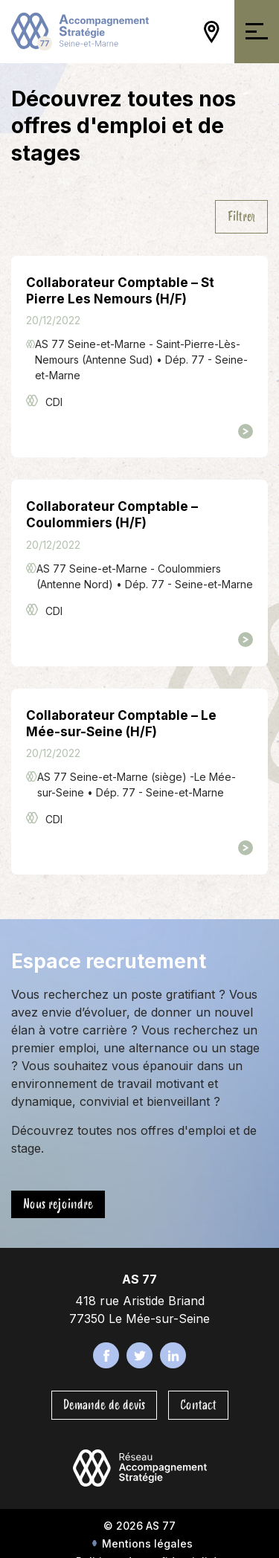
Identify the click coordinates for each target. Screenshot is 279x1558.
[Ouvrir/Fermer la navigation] (256, 31)
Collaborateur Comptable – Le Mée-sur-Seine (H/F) (121, 723)
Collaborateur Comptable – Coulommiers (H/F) (112, 514)
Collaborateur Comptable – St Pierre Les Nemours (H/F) (120, 290)
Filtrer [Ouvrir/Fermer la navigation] (241, 216)
